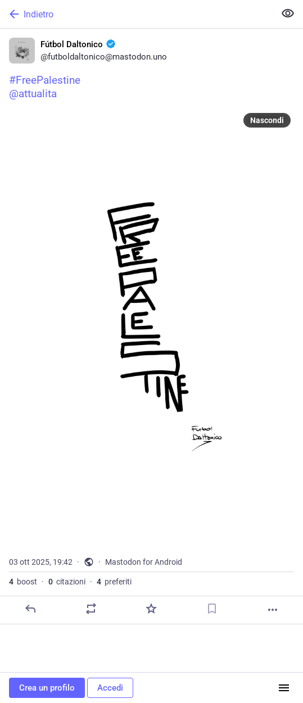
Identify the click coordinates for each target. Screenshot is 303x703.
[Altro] (272, 609)
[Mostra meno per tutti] (288, 13)
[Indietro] (136, 14)
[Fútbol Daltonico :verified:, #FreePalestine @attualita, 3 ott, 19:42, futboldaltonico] (151, 326)
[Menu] (284, 688)
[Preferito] (151, 608)
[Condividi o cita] (91, 608)
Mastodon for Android (143, 561)
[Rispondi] (30, 608)
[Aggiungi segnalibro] (212, 608)
